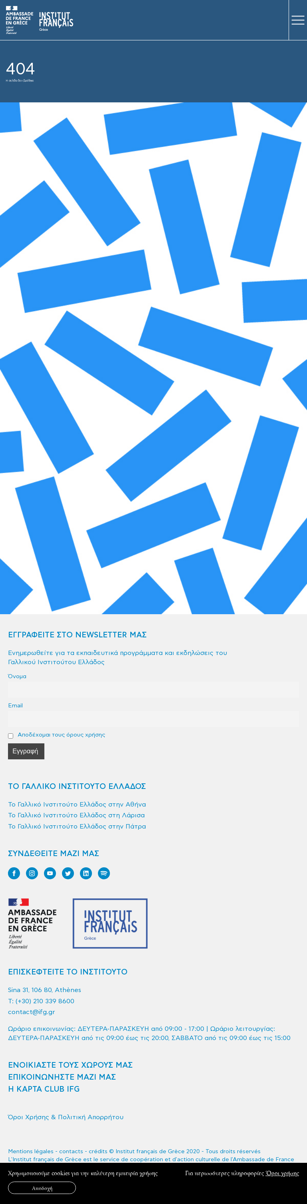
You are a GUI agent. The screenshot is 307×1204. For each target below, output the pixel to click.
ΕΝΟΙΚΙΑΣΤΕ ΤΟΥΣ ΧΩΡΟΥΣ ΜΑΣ (70, 1065)
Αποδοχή (42, 1188)
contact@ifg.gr (31, 1012)
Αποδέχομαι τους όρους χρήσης (56, 735)
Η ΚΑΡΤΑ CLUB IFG (44, 1089)
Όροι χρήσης (282, 1173)
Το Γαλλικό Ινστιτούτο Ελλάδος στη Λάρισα (76, 815)
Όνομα (17, 676)
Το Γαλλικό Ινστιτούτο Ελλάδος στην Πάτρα (77, 826)
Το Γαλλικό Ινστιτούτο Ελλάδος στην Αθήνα (77, 804)
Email (15, 705)
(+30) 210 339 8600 (45, 1001)
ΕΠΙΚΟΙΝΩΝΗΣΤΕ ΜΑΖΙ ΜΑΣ (62, 1077)
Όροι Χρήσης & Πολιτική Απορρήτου (66, 1117)
